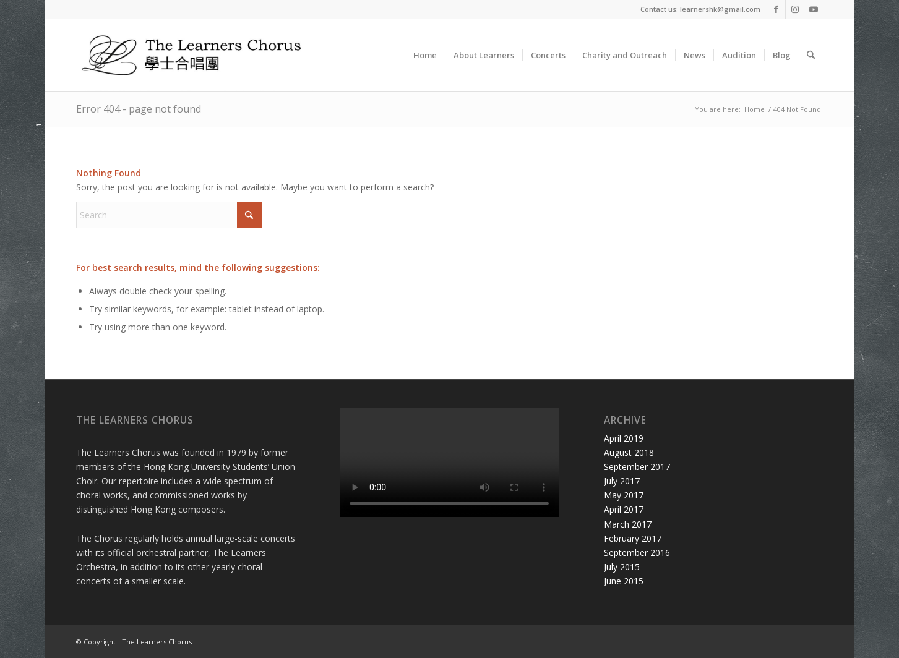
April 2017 (623, 509)
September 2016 (637, 552)
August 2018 (629, 452)
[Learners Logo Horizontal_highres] (196, 55)
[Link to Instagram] (795, 9)
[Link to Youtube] (813, 9)
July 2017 (622, 481)
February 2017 (632, 538)
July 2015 (622, 567)
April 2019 (623, 438)
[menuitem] (425, 55)
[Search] (811, 55)
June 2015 (623, 581)
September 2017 (637, 466)
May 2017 (623, 495)
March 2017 (628, 524)
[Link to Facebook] (776, 9)
